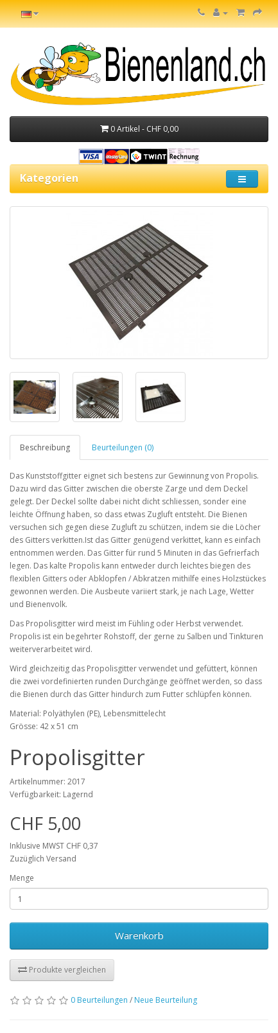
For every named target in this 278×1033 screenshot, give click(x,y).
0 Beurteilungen (99, 999)
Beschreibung (45, 447)
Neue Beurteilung (165, 999)
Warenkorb (139, 935)
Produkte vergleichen (62, 969)
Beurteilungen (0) (122, 447)
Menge (22, 877)
